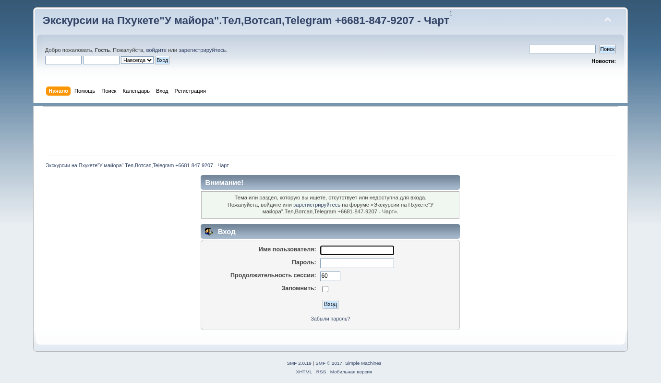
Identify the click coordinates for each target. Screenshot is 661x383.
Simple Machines (363, 363)
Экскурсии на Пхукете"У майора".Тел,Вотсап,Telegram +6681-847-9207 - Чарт (246, 20)
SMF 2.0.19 (299, 363)
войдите (156, 50)
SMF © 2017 (328, 363)
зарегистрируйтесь (202, 50)
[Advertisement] (330, 131)
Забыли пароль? (330, 318)
